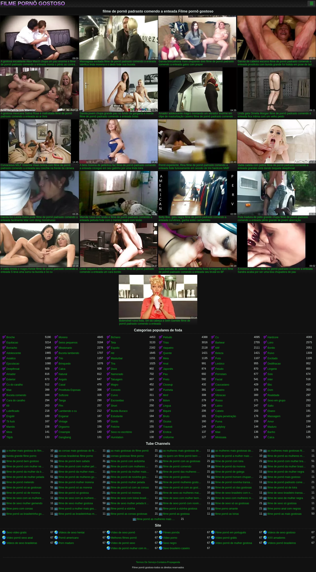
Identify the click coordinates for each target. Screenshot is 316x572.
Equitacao (12, 342)
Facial (218, 379)
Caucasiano (222, 384)
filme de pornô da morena (230, 466)
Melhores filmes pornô (124, 537)
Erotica (167, 432)
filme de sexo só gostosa (282, 503)
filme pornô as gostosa (176, 513)
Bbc (270, 384)
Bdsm (166, 400)
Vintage (63, 421)
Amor (271, 421)
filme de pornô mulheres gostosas (182, 482)
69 (7, 405)
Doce (114, 368)
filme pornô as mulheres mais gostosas (156, 519)
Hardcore (273, 337)
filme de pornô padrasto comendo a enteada (287, 482)
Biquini (167, 411)
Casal (62, 384)
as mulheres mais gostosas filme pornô (287, 450)
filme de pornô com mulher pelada (78, 466)
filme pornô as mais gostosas (285, 513)
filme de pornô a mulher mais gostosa (234, 456)
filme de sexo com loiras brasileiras (130, 498)
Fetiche (115, 426)
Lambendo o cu (68, 411)
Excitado (273, 358)
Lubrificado (12, 411)
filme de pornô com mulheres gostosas (130, 466)
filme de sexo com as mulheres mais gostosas (25, 498)
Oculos (167, 421)
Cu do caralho (14, 384)
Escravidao (117, 400)
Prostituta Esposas (70, 389)
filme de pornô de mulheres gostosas (78, 477)
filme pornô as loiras (227, 513)
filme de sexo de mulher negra (285, 498)
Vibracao (220, 395)
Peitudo (167, 337)
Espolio (115, 347)
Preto (166, 379)
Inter (270, 379)
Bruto (166, 416)
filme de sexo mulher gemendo (24, 503)
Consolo (115, 389)
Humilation (117, 437)
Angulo (63, 379)
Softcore (63, 395)
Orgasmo (64, 426)
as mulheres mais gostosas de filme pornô (182, 450)
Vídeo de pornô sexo (123, 543)
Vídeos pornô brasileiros (282, 543)
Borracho (11, 347)
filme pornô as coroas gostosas (129, 513)
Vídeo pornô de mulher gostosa (233, 543)
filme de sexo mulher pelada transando (130, 503)
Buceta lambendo (69, 353)
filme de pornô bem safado (74, 461)
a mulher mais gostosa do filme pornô (25, 450)
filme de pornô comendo (177, 466)
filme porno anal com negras (284, 508)
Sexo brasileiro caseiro (176, 548)
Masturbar (117, 358)
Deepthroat (12, 368)
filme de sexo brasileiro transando (287, 492)
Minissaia (220, 437)
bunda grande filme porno (21, 456)
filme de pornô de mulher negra (286, 471)
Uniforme (168, 437)
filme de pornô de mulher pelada (25, 477)
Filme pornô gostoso (32, 3)
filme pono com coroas (19, 508)
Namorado (117, 374)
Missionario (65, 347)
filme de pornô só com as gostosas (182, 487)
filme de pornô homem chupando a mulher (234, 477)
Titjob (9, 437)
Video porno (170, 537)
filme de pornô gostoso (176, 477)
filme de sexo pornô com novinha (182, 503)
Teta (113, 342)
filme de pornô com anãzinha (128, 461)
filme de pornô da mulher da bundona (25, 471)
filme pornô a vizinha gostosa (180, 508)
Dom (270, 389)
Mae (8, 389)
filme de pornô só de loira (282, 487)
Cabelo (219, 411)
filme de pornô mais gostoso (284, 477)
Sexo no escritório (121, 432)
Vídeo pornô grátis (226, 537)
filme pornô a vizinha (123, 508)
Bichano (115, 337)
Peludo (219, 368)
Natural (63, 374)
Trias (166, 342)
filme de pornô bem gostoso (22, 461)
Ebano (271, 411)
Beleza (219, 353)
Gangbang (65, 437)
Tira (113, 363)
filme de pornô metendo (20, 482)
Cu (217, 337)
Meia (166, 358)
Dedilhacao (274, 363)
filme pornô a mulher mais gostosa (78, 508)
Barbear (220, 342)
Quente (167, 353)
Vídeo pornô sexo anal (19, 537)
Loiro (270, 342)
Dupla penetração (225, 416)
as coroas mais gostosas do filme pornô (78, 450)
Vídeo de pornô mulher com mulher (130, 548)
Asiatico (11, 358)
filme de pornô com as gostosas (181, 461)
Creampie (64, 432)
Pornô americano (69, 537)
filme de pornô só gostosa (74, 492)
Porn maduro (66, 543)
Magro (114, 384)
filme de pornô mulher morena (76, 482)
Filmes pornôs (171, 532)
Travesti (167, 426)
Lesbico (219, 363)
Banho (271, 432)
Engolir (10, 416)
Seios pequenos (68, 342)
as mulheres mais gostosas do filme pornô (234, 450)
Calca (62, 368)
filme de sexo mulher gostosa (76, 503)
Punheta (168, 389)
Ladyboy (220, 426)
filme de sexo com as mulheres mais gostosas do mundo (78, 498)
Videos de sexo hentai (71, 532)
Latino (219, 405)
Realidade (273, 395)
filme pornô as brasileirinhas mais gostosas (78, 513)
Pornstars (220, 374)
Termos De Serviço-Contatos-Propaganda (158, 562)
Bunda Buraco (119, 411)
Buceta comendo (16, 395)
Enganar (63, 416)
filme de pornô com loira (229, 461)
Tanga (62, 400)
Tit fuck (10, 421)
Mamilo (10, 426)
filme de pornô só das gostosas (233, 487)
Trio (61, 358)
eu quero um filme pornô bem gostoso (182, 456)
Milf (217, 347)
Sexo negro (169, 543)
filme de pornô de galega (229, 471)
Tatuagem (116, 379)
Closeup (168, 384)
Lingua (167, 405)
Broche (10, 337)
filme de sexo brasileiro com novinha (234, 492)
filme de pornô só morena (126, 492)
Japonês (168, 368)
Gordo (114, 421)
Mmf (165, 395)
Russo (219, 400)
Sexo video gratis (16, 532)
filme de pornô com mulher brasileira (287, 461)
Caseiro (219, 389)
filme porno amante (226, 508)
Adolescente (13, 353)
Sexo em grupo (276, 400)
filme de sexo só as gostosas (232, 503)
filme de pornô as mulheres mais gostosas (287, 456)
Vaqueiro (168, 347)
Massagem (274, 416)
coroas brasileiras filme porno (76, 456)
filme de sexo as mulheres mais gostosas (182, 492)
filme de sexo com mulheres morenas (234, 498)
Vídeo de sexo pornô (123, 532)
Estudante (117, 416)
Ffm (61, 405)
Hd (112, 353)
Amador (11, 374)
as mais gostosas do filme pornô (130, 450)
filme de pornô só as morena (75, 487)
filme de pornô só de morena (23, 492)
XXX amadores (276, 537)
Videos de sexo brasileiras (21, 543)
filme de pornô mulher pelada (128, 482)
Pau (165, 374)
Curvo (114, 395)
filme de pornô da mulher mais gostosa (78, 471)
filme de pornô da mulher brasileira (287, 466)
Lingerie (272, 368)
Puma (218, 421)
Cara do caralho (15, 400)
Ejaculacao (12, 363)
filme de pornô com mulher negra (25, 466)
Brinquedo (65, 363)
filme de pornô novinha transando (234, 482)
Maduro (272, 426)
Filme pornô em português (230, 532)
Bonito (271, 347)
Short (114, 405)
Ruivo (271, 353)
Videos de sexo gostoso (281, 532)
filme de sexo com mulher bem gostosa (182, 498)
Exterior (10, 379)
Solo (270, 374)
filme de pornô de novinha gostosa (130, 477)
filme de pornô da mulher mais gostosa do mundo (130, 471)
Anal (165, 363)
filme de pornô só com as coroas (130, 487)
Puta (218, 358)
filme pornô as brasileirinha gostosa (25, 513)
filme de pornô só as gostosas (23, 487)
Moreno (63, 337)
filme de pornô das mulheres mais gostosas (182, 471)
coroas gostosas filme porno (127, 456)
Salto (270, 405)
